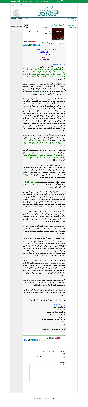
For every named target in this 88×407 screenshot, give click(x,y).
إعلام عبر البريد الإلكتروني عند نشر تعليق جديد (49, 351)
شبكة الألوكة (41, 18)
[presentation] (55, 386)
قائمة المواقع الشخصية (71, 28)
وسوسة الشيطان (34, 91)
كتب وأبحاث (72, 23)
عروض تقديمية (71, 25)
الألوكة (35, 398)
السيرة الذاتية (71, 18)
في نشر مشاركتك (18, 20)
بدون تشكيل (45, 43)
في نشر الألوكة (19, 22)
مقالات (72, 21)
